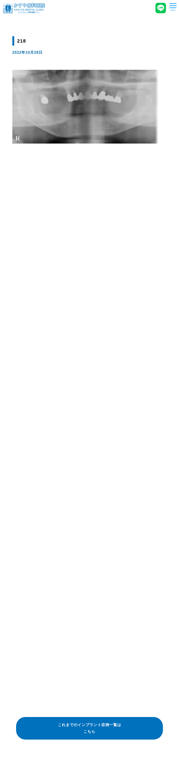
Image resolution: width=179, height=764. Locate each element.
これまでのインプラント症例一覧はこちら (89, 728)
